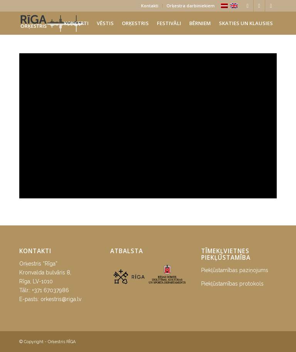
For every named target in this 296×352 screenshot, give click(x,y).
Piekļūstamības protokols (232, 284)
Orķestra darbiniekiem (190, 5)
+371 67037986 (50, 290)
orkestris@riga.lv (60, 299)
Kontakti (149, 5)
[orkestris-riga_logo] (53, 23)
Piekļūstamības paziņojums (234, 270)
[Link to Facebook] (247, 6)
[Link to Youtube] (271, 6)
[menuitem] (150, 6)
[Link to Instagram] (259, 6)
